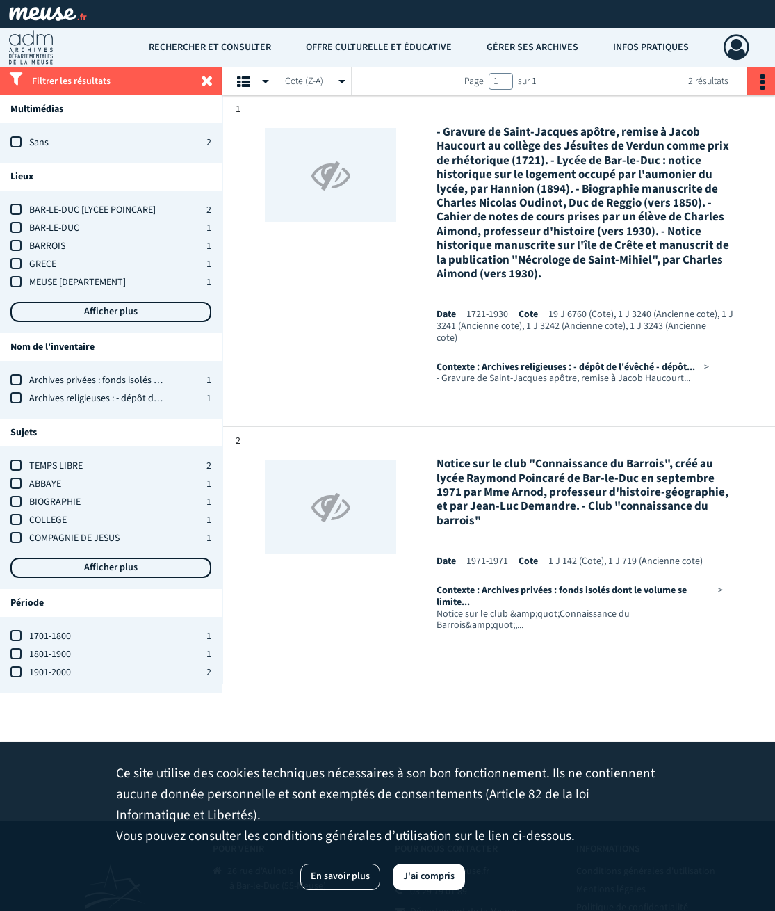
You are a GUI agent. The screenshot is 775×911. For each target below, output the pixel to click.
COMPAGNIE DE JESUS (74, 538)
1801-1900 (50, 654)
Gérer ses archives (532, 47)
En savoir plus (340, 876)
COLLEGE (48, 520)
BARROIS (47, 246)
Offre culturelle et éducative (379, 47)
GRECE (42, 264)
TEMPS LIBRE (56, 466)
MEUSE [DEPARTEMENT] (77, 282)
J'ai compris (429, 876)
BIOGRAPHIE (55, 502)
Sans (39, 143)
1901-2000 (50, 672)
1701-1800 (50, 636)
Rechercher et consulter (210, 47)
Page (474, 81)
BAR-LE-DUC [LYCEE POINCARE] (92, 210)
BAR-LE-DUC (54, 228)
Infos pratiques (651, 47)
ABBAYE (45, 484)
